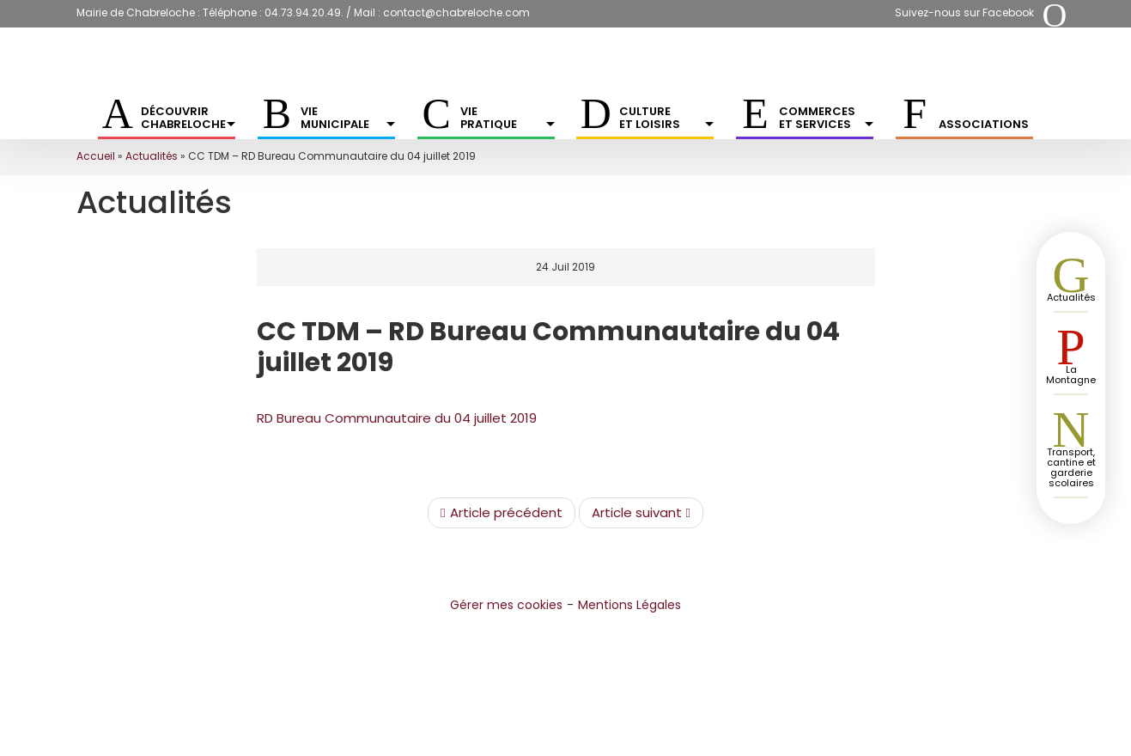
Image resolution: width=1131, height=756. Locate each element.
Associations (984, 124)
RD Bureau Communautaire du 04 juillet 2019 (397, 418)
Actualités (151, 156)
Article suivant (641, 513)
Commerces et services (826, 117)
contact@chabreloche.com (456, 12)
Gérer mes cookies (506, 604)
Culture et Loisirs (666, 117)
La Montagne (1071, 375)
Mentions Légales (629, 604)
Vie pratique (507, 117)
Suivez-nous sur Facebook (964, 12)
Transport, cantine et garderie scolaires (1071, 467)
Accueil (95, 156)
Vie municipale (348, 117)
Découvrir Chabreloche (188, 117)
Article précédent (501, 513)
